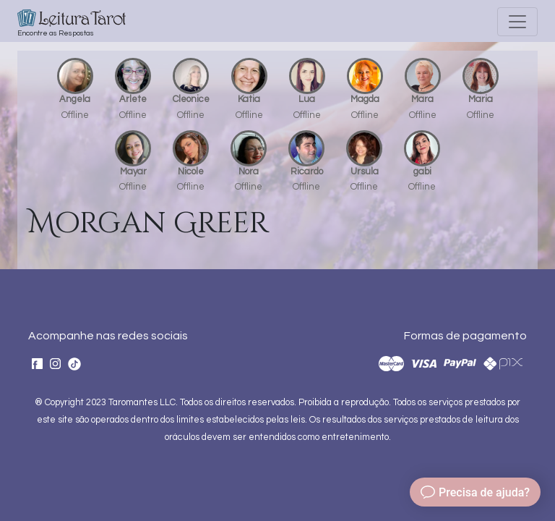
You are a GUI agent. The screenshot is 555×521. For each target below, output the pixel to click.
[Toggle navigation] (517, 21)
